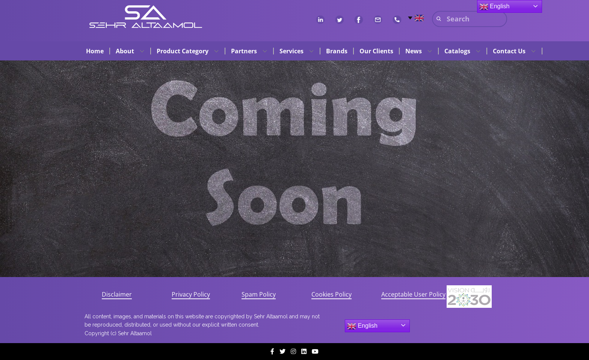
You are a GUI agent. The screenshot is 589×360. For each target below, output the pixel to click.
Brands (336, 51)
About (125, 51)
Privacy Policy (191, 294)
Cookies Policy (331, 294)
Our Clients (376, 51)
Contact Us (509, 51)
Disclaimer (117, 294)
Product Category (182, 51)
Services (291, 51)
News (413, 51)
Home (95, 51)
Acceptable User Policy (413, 294)
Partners (244, 51)
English (362, 326)
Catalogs (457, 51)
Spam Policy (259, 294)
